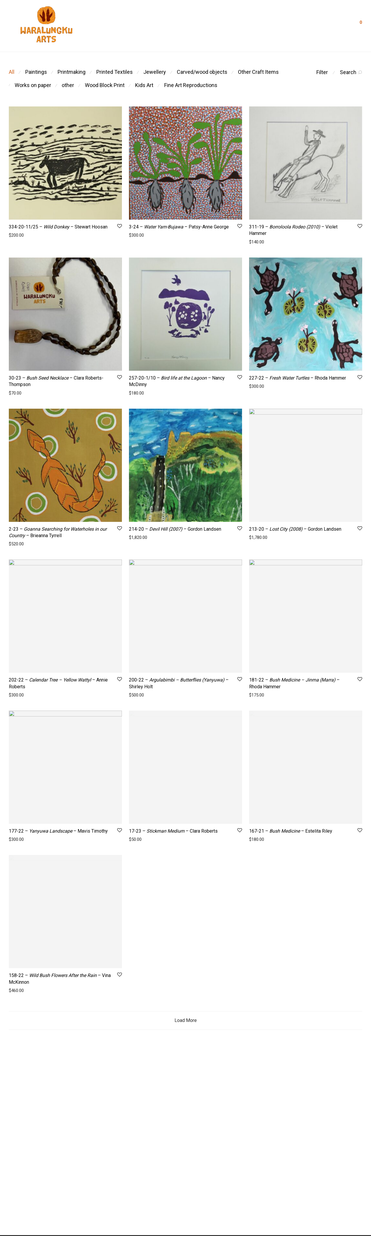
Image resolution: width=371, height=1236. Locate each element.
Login (339, 24)
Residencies (153, 24)
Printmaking (71, 72)
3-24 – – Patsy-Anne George (179, 227)
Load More (185, 1075)
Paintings (36, 72)
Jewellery (154, 72)
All (11, 72)
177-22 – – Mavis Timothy (58, 831)
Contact (205, 24)
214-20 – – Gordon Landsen (175, 529)
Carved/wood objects (202, 72)
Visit (246, 24)
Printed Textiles (114, 72)
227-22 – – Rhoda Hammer (297, 378)
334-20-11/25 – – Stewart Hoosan (58, 227)
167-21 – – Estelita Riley (290, 858)
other (68, 85)
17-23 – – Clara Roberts (173, 858)
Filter (322, 72)
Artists (181, 24)
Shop (227, 24)
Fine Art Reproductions (190, 85)
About (126, 24)
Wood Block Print (105, 85)
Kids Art (144, 85)
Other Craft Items (258, 72)
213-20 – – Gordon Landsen (295, 529)
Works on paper (33, 85)
